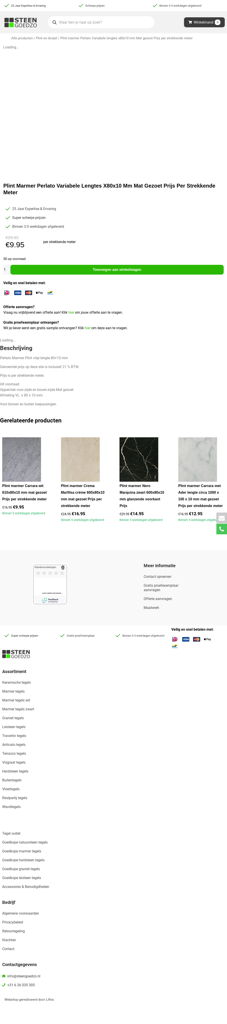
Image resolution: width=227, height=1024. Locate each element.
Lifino (50, 1000)
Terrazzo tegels (14, 753)
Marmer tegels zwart (18, 709)
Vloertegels (11, 789)
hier (71, 312)
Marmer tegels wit (16, 700)
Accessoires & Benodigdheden (25, 887)
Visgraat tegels (13, 762)
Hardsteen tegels (15, 771)
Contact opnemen (157, 576)
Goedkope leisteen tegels (21, 878)
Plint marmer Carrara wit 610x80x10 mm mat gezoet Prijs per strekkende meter (24, 492)
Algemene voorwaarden (20, 913)
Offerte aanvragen (158, 599)
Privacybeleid (12, 922)
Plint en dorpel (46, 38)
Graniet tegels (13, 718)
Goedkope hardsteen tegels (23, 860)
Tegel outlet (11, 833)
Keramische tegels (16, 682)
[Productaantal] (6, 270)
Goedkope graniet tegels (21, 869)
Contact (8, 949)
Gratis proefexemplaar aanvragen (161, 587)
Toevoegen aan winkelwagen (117, 269)
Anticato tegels (13, 745)
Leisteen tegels (13, 727)
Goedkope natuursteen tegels (25, 842)
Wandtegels (11, 807)
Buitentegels (12, 780)
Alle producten (22, 38)
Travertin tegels (14, 736)
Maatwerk (151, 608)
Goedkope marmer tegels (21, 851)
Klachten (9, 940)
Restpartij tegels (14, 798)
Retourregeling (13, 931)
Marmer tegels (13, 691)
